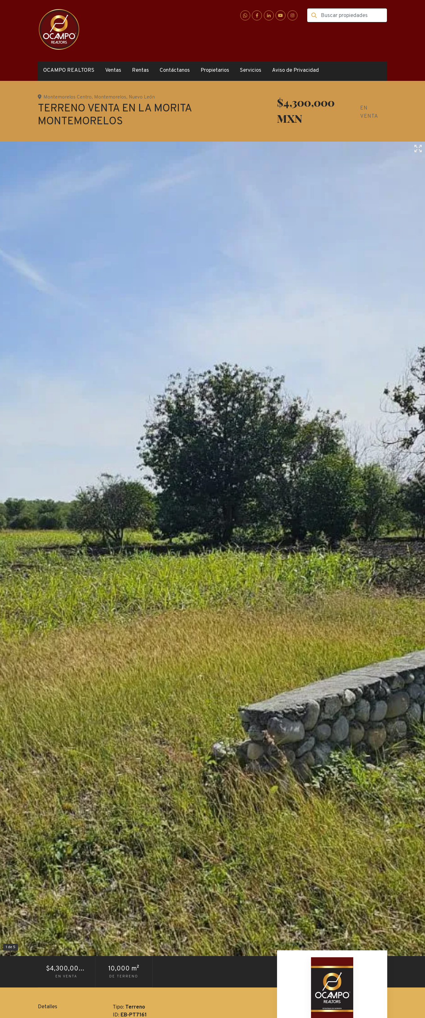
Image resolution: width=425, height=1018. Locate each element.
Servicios (250, 70)
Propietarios (215, 70)
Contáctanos (175, 70)
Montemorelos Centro (67, 97)
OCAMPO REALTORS (68, 70)
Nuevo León (142, 97)
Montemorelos (110, 97)
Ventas (113, 70)
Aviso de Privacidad (295, 70)
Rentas (140, 70)
